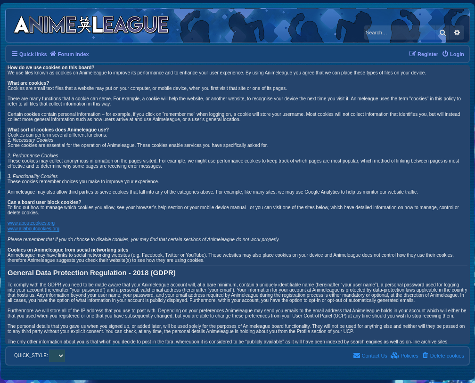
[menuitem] (453, 54)
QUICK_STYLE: (39, 355)
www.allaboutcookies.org (33, 228)
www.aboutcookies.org (31, 223)
